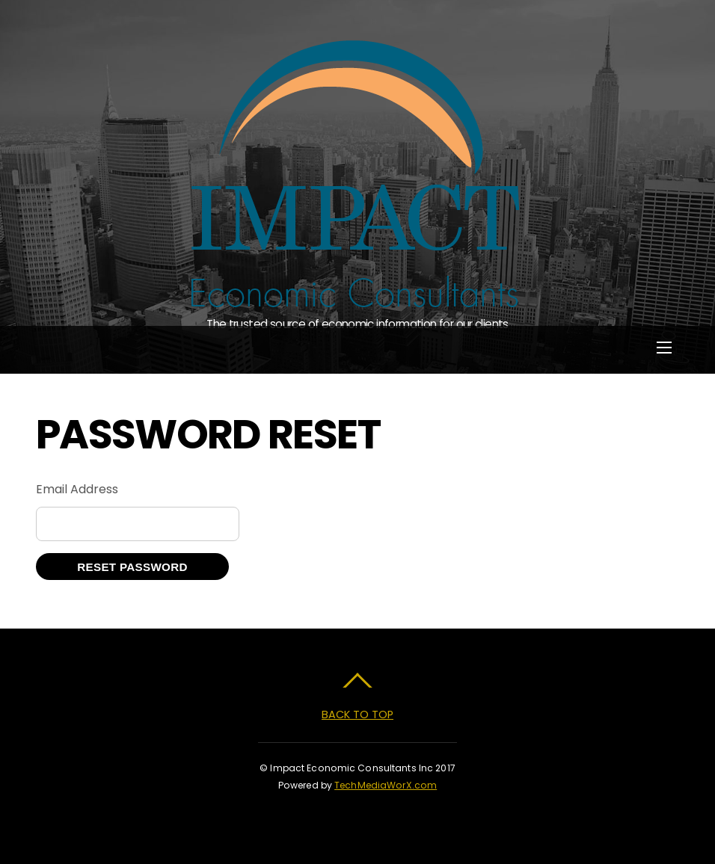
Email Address (77, 489)
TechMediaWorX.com (385, 785)
